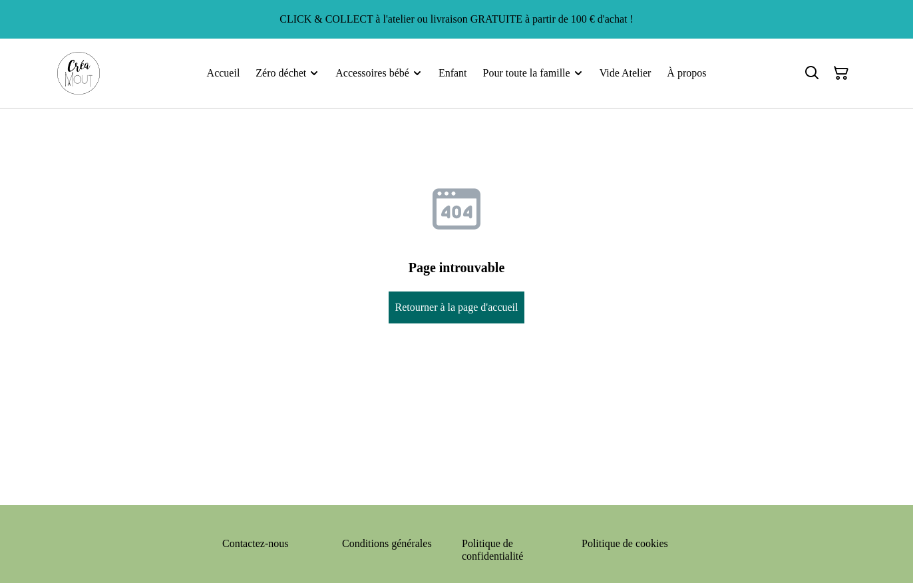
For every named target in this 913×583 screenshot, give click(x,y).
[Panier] (841, 73)
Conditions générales (387, 543)
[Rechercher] (811, 73)
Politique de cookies (625, 543)
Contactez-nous (255, 543)
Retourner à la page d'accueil (456, 307)
